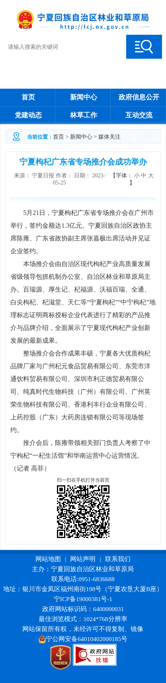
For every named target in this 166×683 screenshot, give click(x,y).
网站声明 (83, 559)
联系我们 (118, 559)
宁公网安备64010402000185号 (83, 638)
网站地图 (48, 559)
